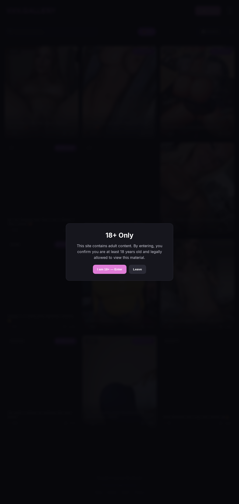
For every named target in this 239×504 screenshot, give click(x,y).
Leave (137, 269)
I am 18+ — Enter (109, 269)
